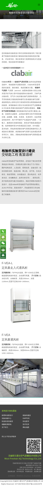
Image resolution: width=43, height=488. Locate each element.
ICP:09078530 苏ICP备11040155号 (28, 484)
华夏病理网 (36, 476)
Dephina (27, 476)
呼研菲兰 (20, 476)
